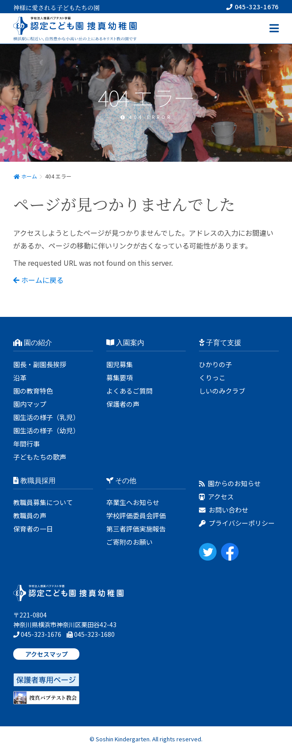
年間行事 (26, 443)
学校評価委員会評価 (136, 515)
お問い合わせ (223, 509)
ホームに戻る (38, 280)
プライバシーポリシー (237, 523)
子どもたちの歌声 (39, 456)
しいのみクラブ (222, 390)
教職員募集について (43, 502)
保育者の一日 (33, 528)
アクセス (216, 496)
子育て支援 (220, 342)
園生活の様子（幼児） (46, 430)
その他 (121, 480)
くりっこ (212, 377)
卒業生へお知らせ (132, 502)
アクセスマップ (46, 654)
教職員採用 (34, 480)
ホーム (25, 176)
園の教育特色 (33, 390)
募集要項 (119, 377)
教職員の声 (29, 515)
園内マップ (29, 404)
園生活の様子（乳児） (46, 417)
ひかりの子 (215, 364)
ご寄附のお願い (129, 542)
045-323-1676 (252, 6)
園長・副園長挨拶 (39, 364)
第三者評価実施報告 (136, 528)
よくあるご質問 (129, 390)
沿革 (19, 377)
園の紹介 (32, 342)
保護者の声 (122, 404)
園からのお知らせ (230, 483)
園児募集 (119, 364)
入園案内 (125, 342)
